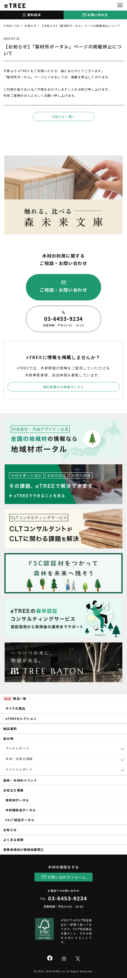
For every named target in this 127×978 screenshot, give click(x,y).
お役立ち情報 (13, 790)
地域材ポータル (17, 800)
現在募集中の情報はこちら (63, 387)
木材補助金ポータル (20, 810)
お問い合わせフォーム (67, 877)
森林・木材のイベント (20, 780)
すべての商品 (15, 708)
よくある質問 (13, 839)
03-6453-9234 (67, 898)
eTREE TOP (12, 25)
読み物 (8, 738)
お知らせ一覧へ (63, 116)
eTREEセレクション (21, 718)
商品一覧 (15, 698)
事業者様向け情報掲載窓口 (23, 849)
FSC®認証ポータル (19, 820)
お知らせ (30, 25)
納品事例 (10, 728)
